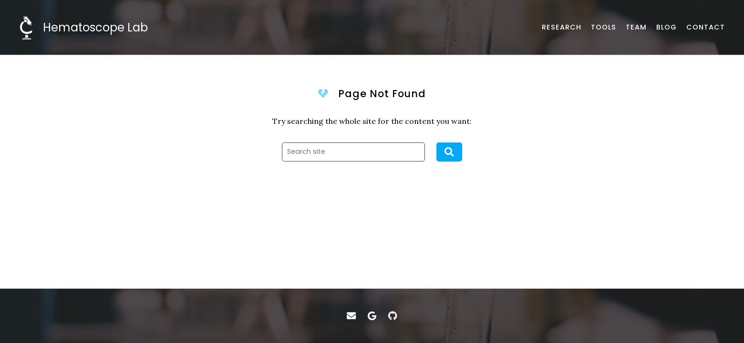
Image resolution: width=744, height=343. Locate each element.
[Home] (83, 27)
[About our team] (636, 27)
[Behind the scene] (666, 27)
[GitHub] (392, 316)
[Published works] (561, 27)
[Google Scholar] (372, 316)
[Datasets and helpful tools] (603, 27)
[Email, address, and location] (706, 27)
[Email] (351, 316)
